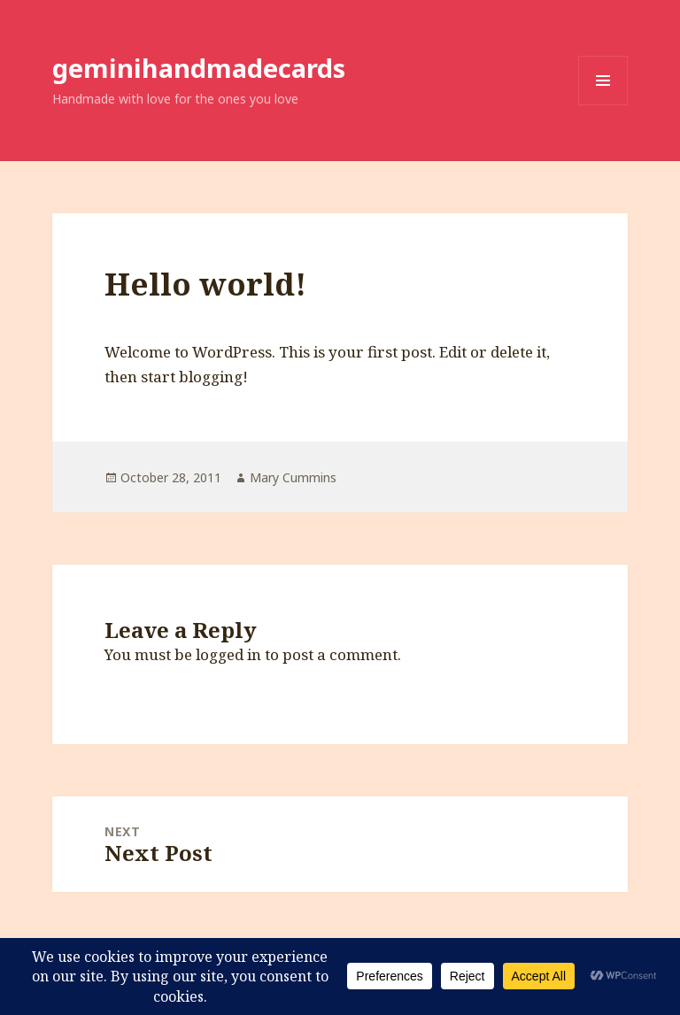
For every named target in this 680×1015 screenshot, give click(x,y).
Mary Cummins (293, 477)
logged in (228, 654)
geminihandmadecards (198, 67)
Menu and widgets (603, 104)
